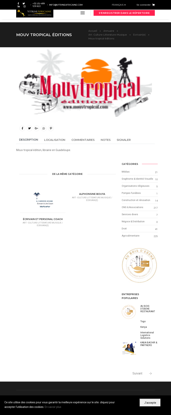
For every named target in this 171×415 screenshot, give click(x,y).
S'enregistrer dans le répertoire (124, 13)
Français (118, 4)
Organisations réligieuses (135, 186)
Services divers (130, 214)
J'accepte (150, 402)
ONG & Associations (132, 207)
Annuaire (108, 30)
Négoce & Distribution (133, 221)
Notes (106, 140)
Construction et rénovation (136, 200)
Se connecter (144, 5)
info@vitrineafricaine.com (66, 4)
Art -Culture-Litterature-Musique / (43, 223)
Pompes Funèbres (131, 193)
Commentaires (83, 140)
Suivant (137, 373)
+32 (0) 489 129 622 (39, 4)
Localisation (54, 140)
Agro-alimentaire (130, 235)
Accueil (92, 30)
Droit (124, 228)
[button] (124, 266)
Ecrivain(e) (139, 34)
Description (28, 139)
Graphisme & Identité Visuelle (137, 179)
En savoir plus (53, 406)
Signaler (124, 140)
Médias (126, 171)
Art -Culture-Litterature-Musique (107, 34)
